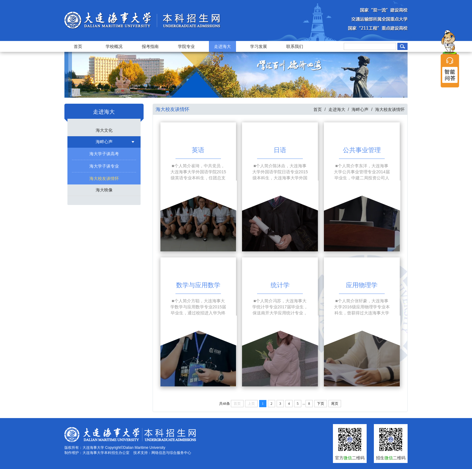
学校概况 (114, 46)
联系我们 (294, 46)
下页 (320, 403)
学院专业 (186, 46)
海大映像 (104, 189)
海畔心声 (104, 141)
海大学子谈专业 (104, 166)
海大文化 (104, 130)
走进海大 (222, 46)
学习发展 (258, 46)
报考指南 (150, 46)
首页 (78, 46)
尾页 (334, 403)
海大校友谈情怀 (104, 178)
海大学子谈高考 (104, 153)
